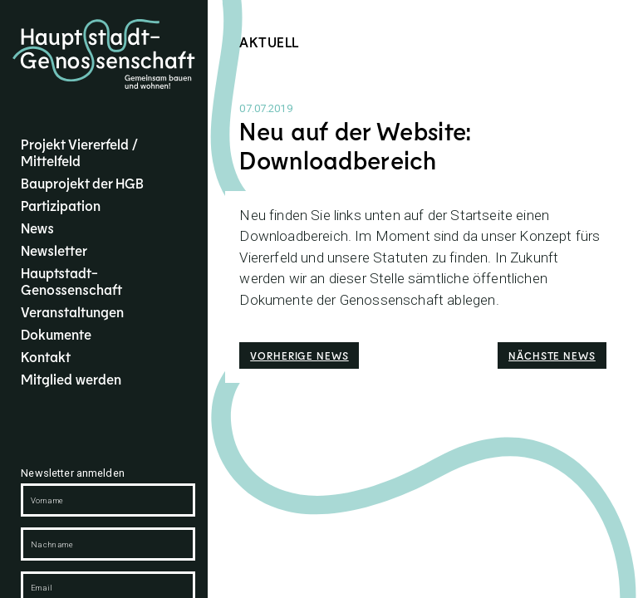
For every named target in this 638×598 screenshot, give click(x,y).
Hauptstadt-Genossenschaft (71, 280)
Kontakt (46, 356)
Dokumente (56, 334)
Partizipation (61, 205)
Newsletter (54, 250)
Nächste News (552, 355)
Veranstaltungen (72, 311)
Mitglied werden (71, 378)
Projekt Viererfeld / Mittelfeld (79, 152)
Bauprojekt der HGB (82, 182)
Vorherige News (299, 355)
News (37, 227)
